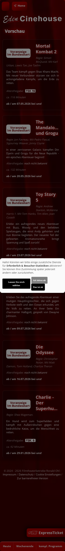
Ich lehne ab (39, 280)
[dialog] (32, 275)
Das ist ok (38, 286)
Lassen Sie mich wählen (16, 283)
